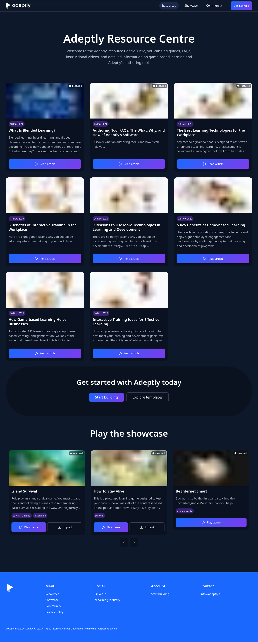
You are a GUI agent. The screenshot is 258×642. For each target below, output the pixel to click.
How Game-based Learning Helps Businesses (37, 321)
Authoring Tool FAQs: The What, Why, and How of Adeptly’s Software (129, 132)
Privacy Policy (54, 612)
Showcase (191, 6)
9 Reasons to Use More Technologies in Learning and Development (126, 227)
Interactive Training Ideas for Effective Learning (126, 321)
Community (214, 6)
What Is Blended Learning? (32, 130)
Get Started (241, 6)
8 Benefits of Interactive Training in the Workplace (43, 227)
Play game (28, 527)
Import (65, 527)
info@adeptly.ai (210, 594)
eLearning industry (107, 600)
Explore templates (147, 397)
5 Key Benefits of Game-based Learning (211, 224)
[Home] (18, 5)
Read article (45, 164)
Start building (106, 397)
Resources (169, 6)
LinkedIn (100, 594)
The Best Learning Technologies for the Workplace (211, 132)
